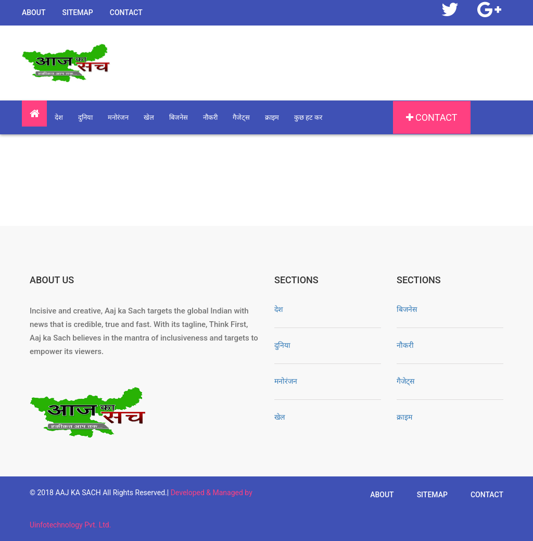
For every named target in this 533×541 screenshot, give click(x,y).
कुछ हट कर (308, 117)
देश (59, 117)
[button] (34, 113)
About (33, 12)
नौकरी (210, 117)
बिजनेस (178, 117)
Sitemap (77, 12)
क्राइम (272, 117)
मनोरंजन (118, 117)
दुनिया (85, 117)
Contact (126, 12)
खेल (149, 117)
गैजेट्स (241, 117)
